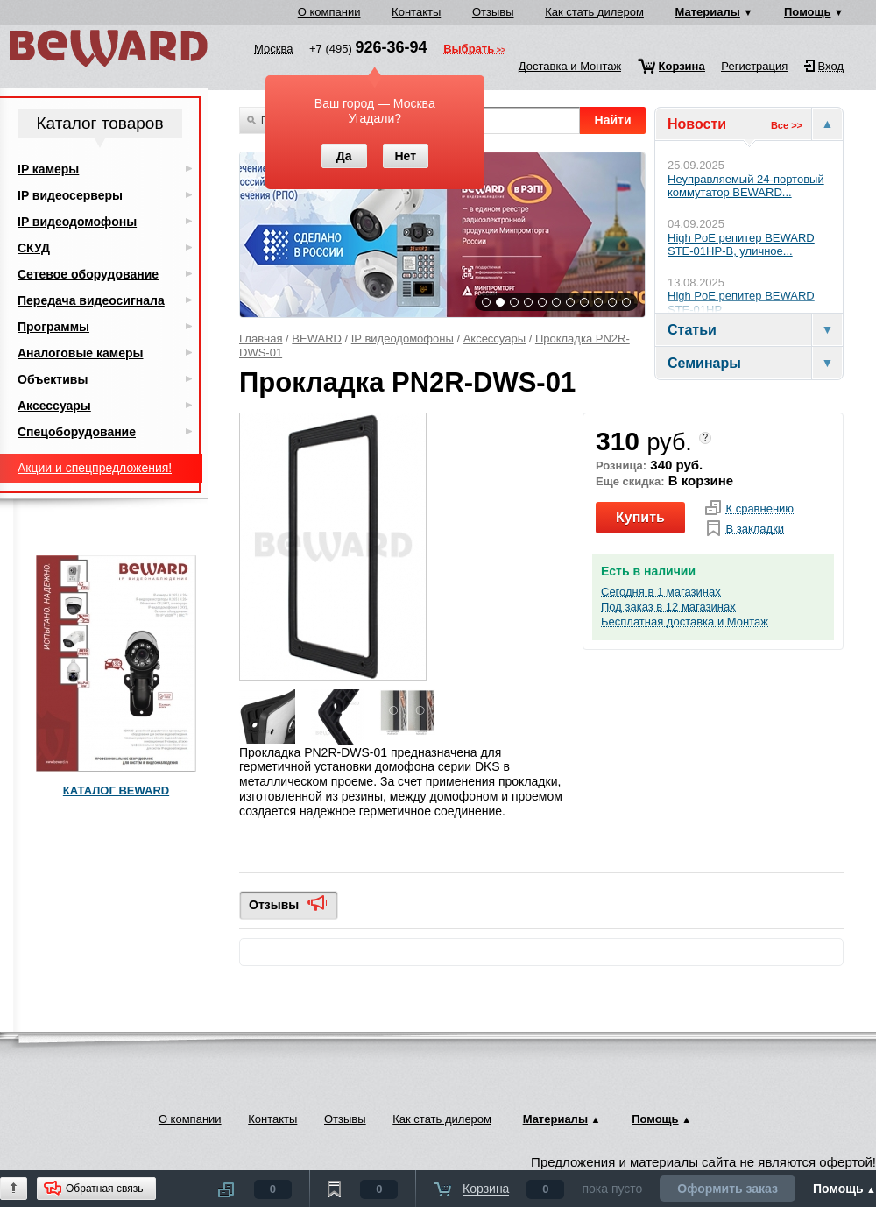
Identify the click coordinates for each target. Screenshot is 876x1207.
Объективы (53, 379)
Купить (640, 517)
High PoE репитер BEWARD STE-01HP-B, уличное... (741, 244)
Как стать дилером (594, 11)
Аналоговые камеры (81, 353)
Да (344, 156)
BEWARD (317, 338)
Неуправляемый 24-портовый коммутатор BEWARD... (746, 186)
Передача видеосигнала (91, 300)
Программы (53, 327)
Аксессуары (494, 338)
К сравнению (759, 509)
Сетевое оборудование (88, 274)
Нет (405, 156)
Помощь (807, 11)
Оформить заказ (727, 1189)
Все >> (786, 125)
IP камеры (48, 169)
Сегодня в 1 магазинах (661, 592)
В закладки (754, 529)
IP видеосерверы (70, 195)
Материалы (707, 11)
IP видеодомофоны (402, 338)
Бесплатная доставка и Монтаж (684, 622)
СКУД (34, 248)
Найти (613, 120)
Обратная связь (104, 1188)
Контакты (416, 11)
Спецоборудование (77, 432)
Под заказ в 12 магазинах (668, 607)
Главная (260, 338)
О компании (329, 11)
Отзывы (493, 11)
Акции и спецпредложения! (95, 468)
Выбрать (468, 50)
